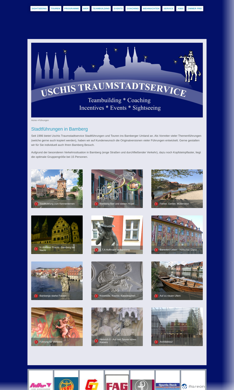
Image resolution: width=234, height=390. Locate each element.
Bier (85, 8)
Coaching (133, 8)
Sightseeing (39, 8)
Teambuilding (101, 8)
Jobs (180, 8)
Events (118, 8)
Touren (55, 8)
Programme (71, 8)
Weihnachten (151, 8)
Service (168, 8)
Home (34, 120)
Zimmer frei (195, 8)
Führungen (44, 120)
